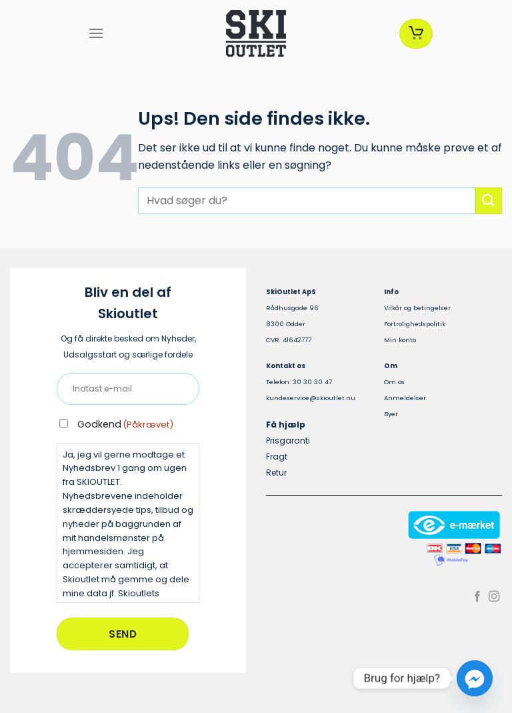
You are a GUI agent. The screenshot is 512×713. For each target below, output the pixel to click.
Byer (391, 414)
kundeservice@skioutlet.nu (310, 398)
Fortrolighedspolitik (414, 323)
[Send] (488, 200)
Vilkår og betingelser (417, 307)
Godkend (125, 424)
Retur (276, 472)
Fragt (276, 456)
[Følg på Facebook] (477, 597)
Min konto (400, 339)
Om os (394, 382)
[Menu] (96, 33)
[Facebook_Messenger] (475, 678)
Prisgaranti (288, 440)
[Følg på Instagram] (494, 597)
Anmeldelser (405, 398)
